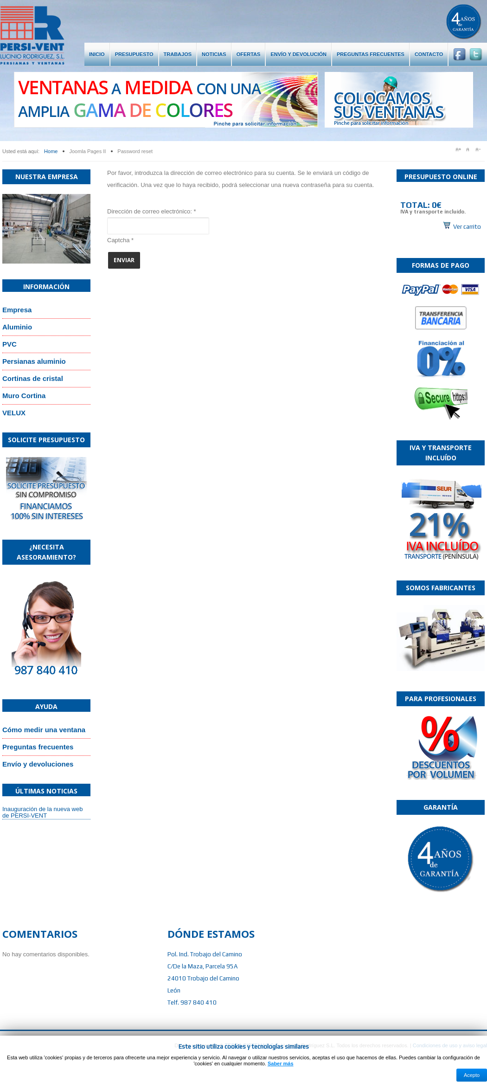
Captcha (120, 240)
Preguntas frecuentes (37, 747)
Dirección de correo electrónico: (151, 211)
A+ (458, 149)
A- (480, 149)
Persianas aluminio (34, 361)
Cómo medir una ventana (43, 730)
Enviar (124, 260)
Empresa (17, 310)
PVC (9, 344)
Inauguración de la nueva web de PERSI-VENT (42, 812)
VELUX (14, 413)
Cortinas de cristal (32, 378)
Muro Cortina (23, 396)
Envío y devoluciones (37, 764)
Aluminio (17, 327)
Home (51, 151)
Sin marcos (441, 211)
